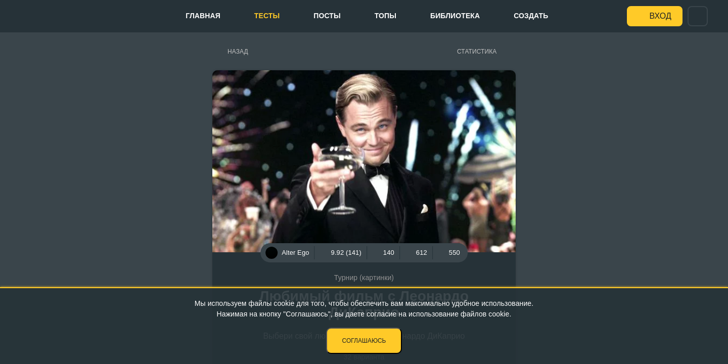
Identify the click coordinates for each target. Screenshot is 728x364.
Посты (326, 16)
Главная (203, 16)
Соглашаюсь (364, 340)
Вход (660, 16)
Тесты (267, 16)
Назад (238, 51)
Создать (531, 16)
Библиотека (455, 16)
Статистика (476, 51)
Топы (385, 16)
